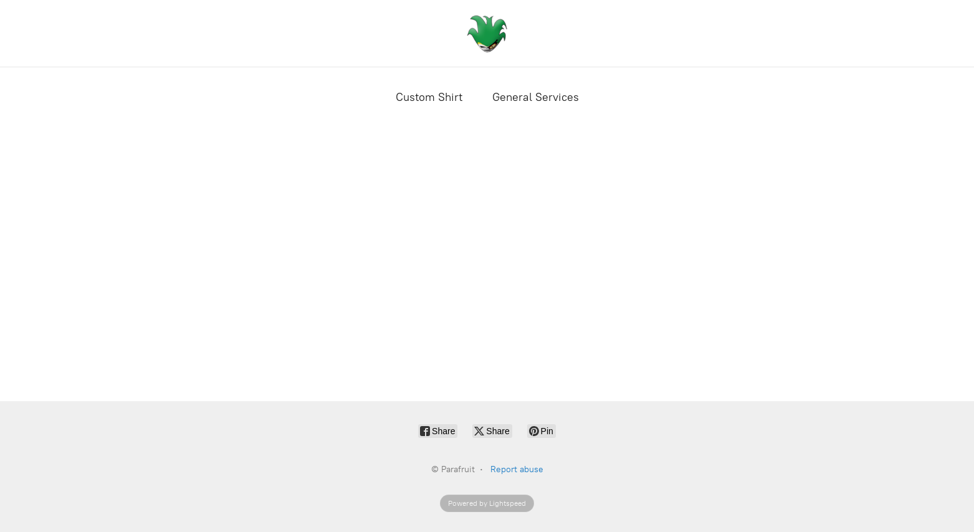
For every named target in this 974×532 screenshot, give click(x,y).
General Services (535, 97)
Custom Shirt (429, 97)
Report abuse (516, 469)
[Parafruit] (487, 33)
